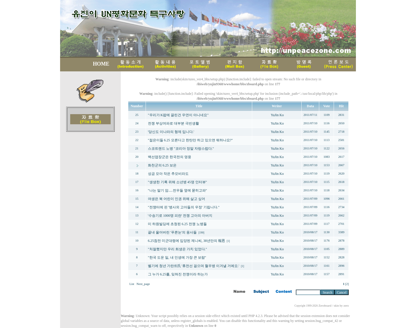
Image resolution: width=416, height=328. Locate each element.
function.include (238, 79)
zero (346, 305)
